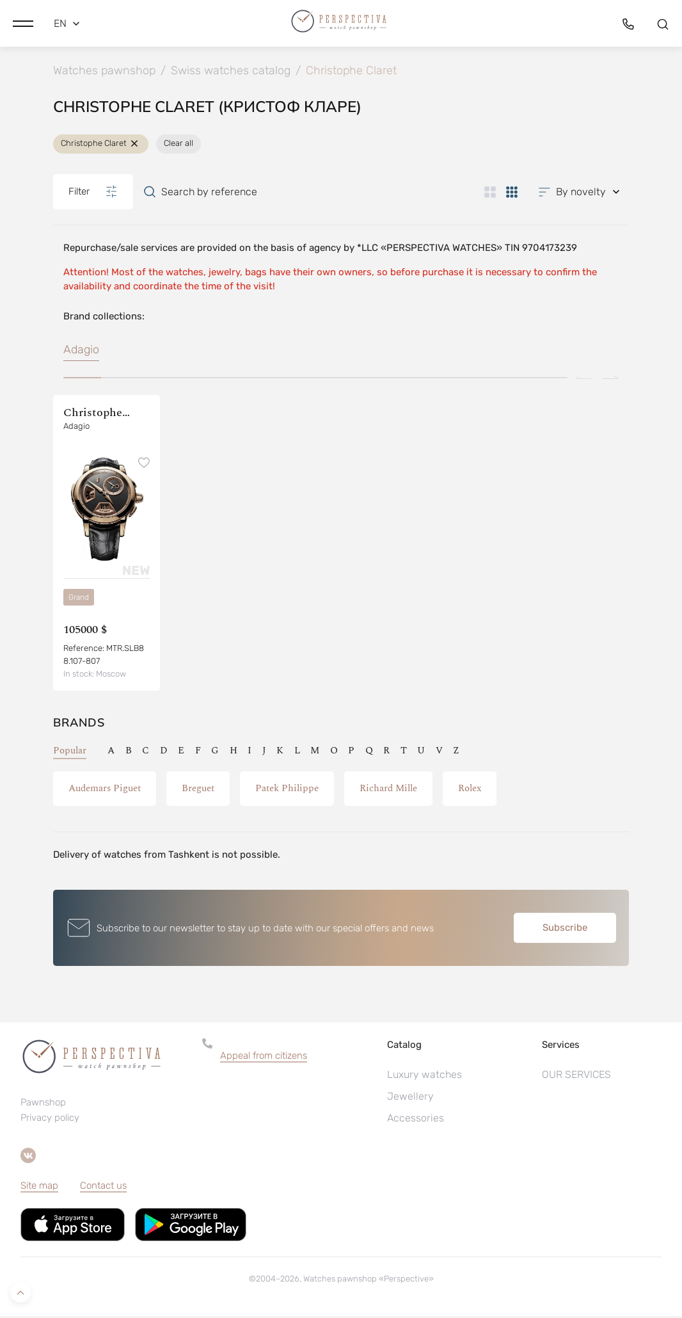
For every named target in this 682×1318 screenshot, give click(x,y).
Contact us (103, 1187)
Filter (93, 193)
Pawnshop (43, 1104)
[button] (23, 22)
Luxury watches (424, 1076)
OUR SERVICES (576, 1076)
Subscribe (565, 929)
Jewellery (410, 1098)
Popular (69, 752)
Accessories (415, 1120)
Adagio (81, 351)
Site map (39, 1187)
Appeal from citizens (263, 1057)
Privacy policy (49, 1119)
